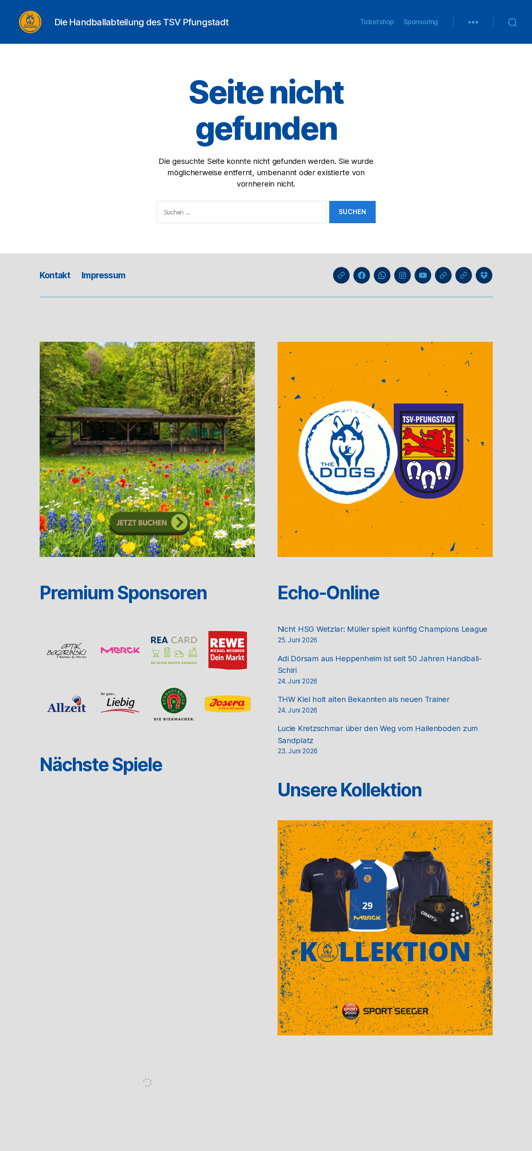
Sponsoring (421, 27)
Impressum (107, 286)
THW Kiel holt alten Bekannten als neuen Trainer (366, 722)
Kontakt (56, 286)
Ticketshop (377, 27)
